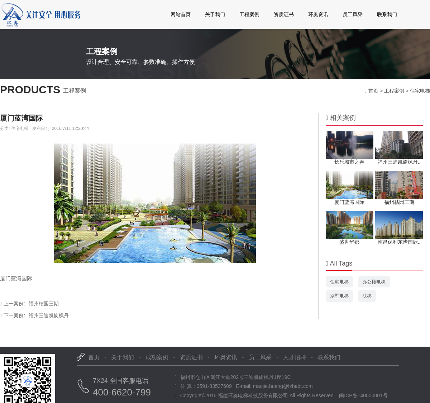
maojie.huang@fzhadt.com (283, 386)
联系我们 (387, 14)
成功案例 (156, 357)
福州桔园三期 (29, 303)
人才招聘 (294, 357)
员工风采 (353, 14)
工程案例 (249, 14)
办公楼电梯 (374, 282)
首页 (373, 91)
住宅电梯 (420, 91)
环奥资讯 (318, 14)
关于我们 (215, 14)
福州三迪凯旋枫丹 (34, 315)
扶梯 (367, 296)
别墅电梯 (339, 296)
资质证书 (284, 14)
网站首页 (181, 14)
